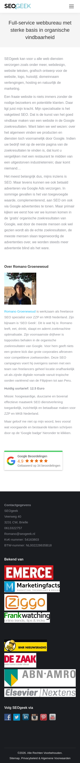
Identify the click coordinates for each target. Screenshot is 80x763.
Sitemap (14, 758)
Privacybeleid (29, 758)
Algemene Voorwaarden (56, 758)
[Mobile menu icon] (71, 6)
